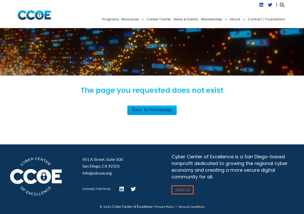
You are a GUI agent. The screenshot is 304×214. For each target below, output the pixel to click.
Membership (214, 19)
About (237, 19)
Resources (132, 19)
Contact (255, 19)
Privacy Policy (164, 207)
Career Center (158, 19)
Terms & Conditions (191, 207)
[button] (282, 5)
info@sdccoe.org (97, 172)
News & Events (186, 19)
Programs (110, 19)
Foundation (275, 19)
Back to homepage (152, 109)
